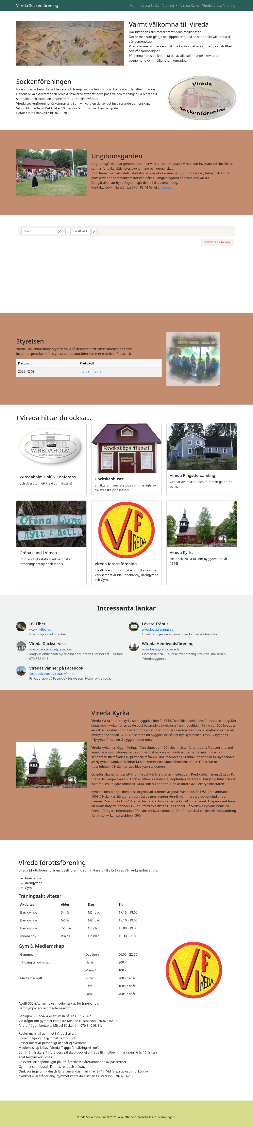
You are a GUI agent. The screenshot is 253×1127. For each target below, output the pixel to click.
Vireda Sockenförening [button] (158, 5)
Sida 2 (97, 372)
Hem (133, 5)
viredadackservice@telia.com (50, 649)
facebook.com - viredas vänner (52, 674)
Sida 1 (85, 372)
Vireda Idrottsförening (218, 5)
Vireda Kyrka (189, 5)
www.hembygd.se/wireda (160, 649)
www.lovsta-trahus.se (158, 629)
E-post (166, 187)
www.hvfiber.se (40, 629)
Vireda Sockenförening (37, 5)
